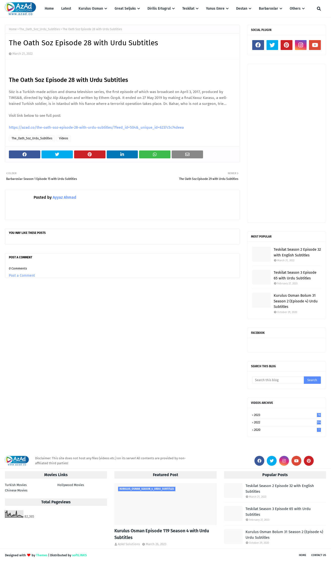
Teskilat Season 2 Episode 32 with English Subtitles (297, 252)
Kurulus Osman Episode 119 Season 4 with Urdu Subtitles (161, 534)
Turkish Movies (16, 485)
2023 (287, 415)
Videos (63, 138)
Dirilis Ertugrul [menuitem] (159, 8)
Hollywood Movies (70, 485)
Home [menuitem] (49, 8)
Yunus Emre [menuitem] (215, 8)
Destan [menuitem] (241, 8)
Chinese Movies (16, 490)
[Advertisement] (286, 143)
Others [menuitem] (295, 8)
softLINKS (79, 555)
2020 (287, 430)
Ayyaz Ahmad (64, 197)
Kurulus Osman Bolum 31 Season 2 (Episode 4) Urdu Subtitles (296, 301)
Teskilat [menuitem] (188, 8)
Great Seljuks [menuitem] (125, 8)
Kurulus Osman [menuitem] (91, 8)
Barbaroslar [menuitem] (268, 8)
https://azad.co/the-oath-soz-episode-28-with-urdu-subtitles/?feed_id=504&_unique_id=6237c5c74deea (96, 127)
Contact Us (318, 555)
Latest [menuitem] (66, 8)
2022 (287, 422)
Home (13, 29)
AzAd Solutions (129, 544)
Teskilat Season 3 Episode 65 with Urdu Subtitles (295, 275)
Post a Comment (22, 275)
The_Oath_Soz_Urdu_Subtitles (39, 29)
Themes (41, 555)
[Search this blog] (278, 380)
